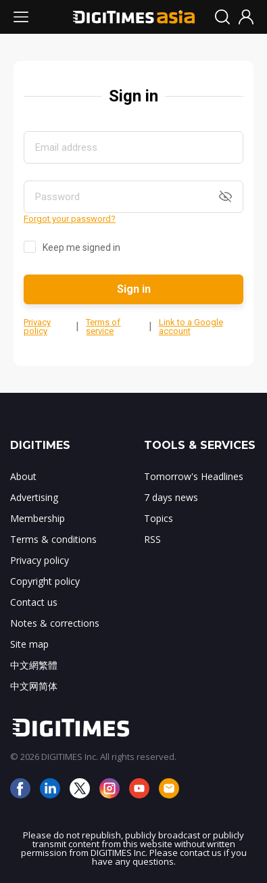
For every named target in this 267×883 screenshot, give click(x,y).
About (23, 476)
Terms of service (103, 326)
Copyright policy (45, 581)
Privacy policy (37, 326)
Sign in (134, 289)
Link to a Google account (191, 326)
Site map (29, 644)
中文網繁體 (33, 665)
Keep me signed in (81, 247)
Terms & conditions (53, 539)
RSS (152, 539)
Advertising (34, 497)
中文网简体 (33, 685)
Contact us (33, 602)
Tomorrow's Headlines (193, 476)
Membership (37, 518)
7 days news (171, 497)
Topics (158, 518)
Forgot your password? (70, 219)
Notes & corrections (54, 623)
